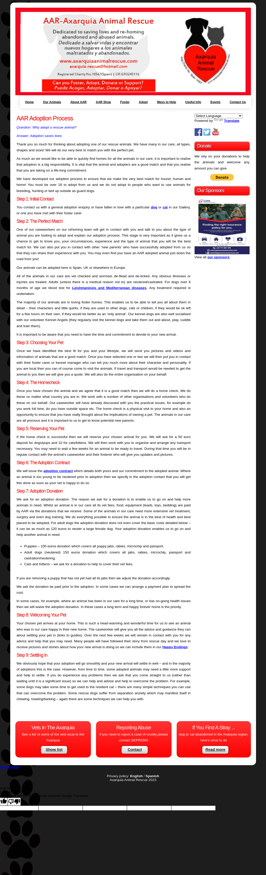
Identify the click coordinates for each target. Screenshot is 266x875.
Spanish (152, 776)
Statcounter (9, 767)
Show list (54, 749)
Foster (125, 102)
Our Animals (52, 102)
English (136, 776)
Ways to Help (166, 102)
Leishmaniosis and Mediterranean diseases (109, 288)
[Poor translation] (14, 802)
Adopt (143, 102)
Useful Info (193, 102)
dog (154, 207)
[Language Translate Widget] (218, 115)
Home (29, 102)
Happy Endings (175, 647)
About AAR (78, 102)
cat (165, 207)
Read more (215, 749)
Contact (135, 749)
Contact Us (238, 102)
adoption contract (58, 471)
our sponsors (218, 257)
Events (215, 102)
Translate (226, 121)
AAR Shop (103, 102)
